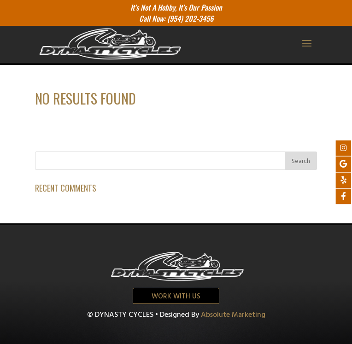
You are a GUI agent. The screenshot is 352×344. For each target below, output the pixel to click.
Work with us (176, 296)
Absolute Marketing (233, 315)
